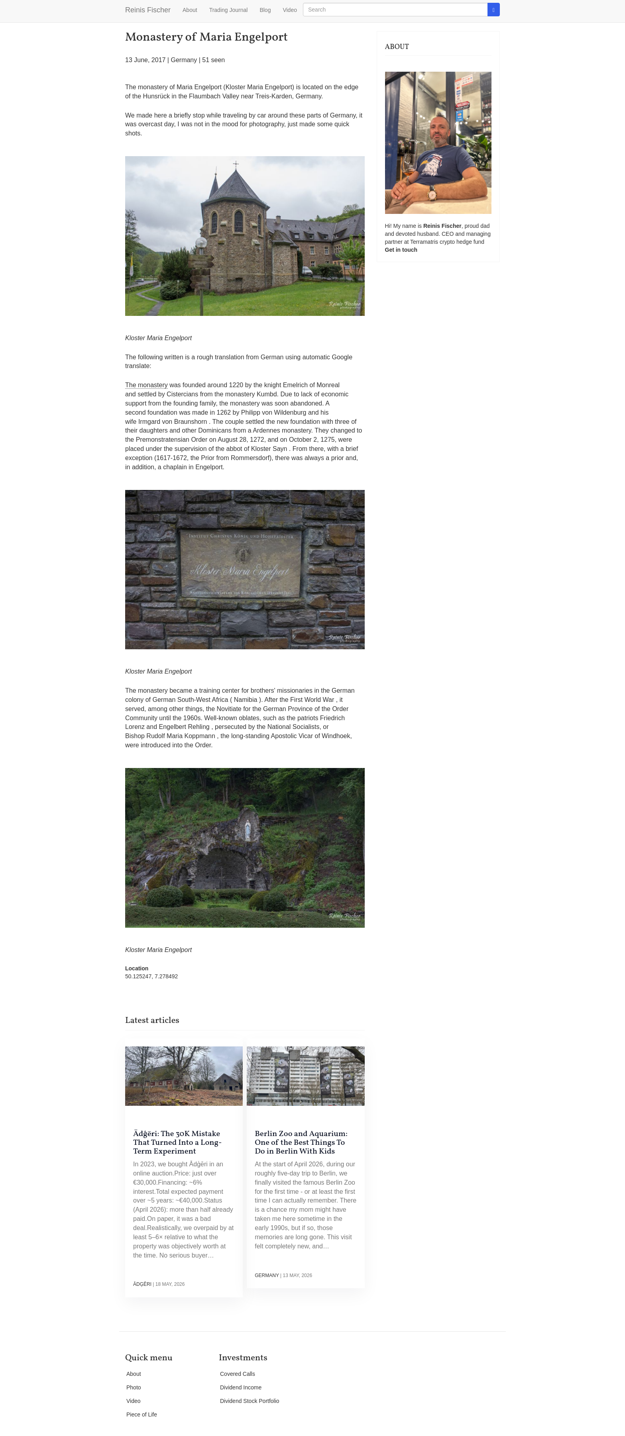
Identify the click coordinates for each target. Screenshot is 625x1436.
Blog (265, 10)
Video (290, 10)
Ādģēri (142, 1284)
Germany (184, 60)
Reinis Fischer (148, 10)
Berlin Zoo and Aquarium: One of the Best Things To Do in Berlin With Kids (301, 1142)
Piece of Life (141, 1414)
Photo (133, 1387)
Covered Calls (237, 1374)
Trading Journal (228, 10)
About (190, 10)
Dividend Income (240, 1387)
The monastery (146, 385)
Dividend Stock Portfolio (249, 1401)
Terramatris (425, 242)
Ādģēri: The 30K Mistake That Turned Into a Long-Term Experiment (177, 1142)
